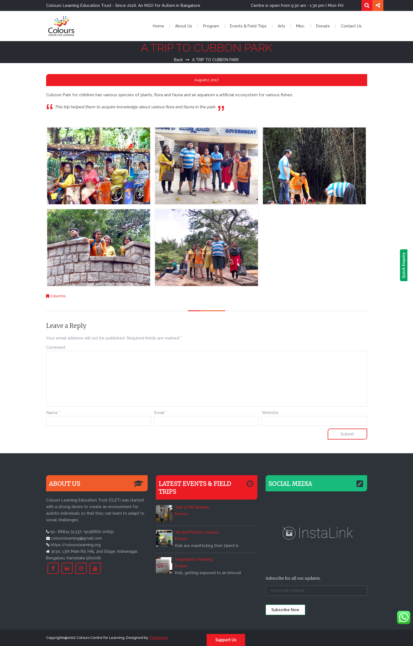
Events (181, 514)
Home (158, 26)
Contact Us (351, 26)
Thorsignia (158, 638)
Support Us (225, 640)
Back (178, 60)
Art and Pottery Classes (197, 532)
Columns (58, 296)
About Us (183, 26)
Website (270, 412)
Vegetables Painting (194, 559)
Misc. (300, 26)
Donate (323, 26)
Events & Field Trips (248, 26)
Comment (55, 347)
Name (53, 412)
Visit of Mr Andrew (192, 507)
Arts (281, 26)
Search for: (366, 5)
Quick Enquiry (409, 265)
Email (160, 412)
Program (211, 26)
